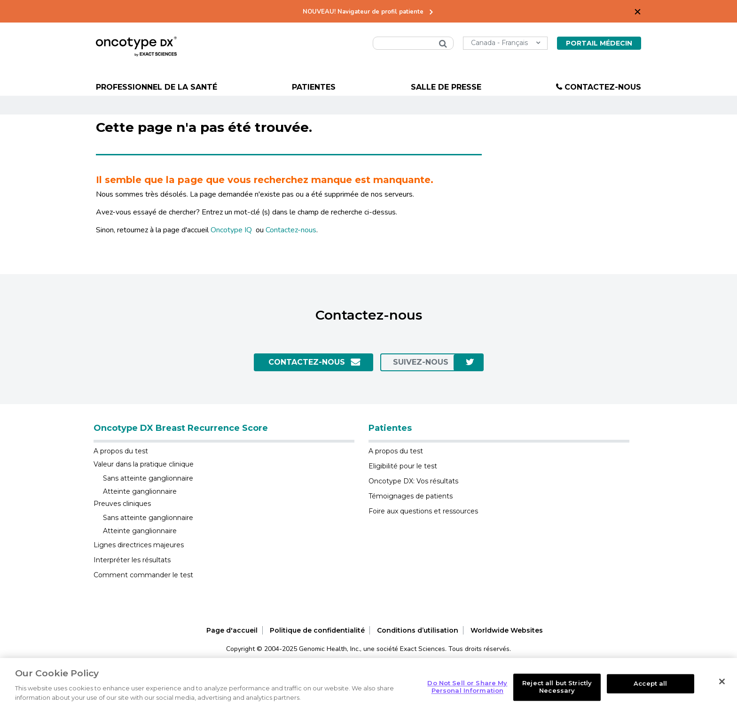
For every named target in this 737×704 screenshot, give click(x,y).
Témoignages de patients (410, 496)
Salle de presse (446, 87)
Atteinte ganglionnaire (140, 491)
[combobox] (413, 43)
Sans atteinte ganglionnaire (148, 478)
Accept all (650, 693)
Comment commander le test (143, 575)
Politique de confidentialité (317, 630)
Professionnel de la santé (156, 87)
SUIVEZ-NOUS (420, 362)
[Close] (722, 691)
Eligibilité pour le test (402, 466)
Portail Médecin (599, 43)
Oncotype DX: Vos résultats (413, 481)
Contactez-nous (603, 87)
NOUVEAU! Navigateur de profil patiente (363, 11)
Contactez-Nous (306, 362)
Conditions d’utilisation (417, 630)
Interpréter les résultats (132, 560)
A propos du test (121, 451)
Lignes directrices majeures (139, 545)
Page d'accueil (232, 630)
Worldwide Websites (506, 630)
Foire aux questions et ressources (423, 511)
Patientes (314, 87)
